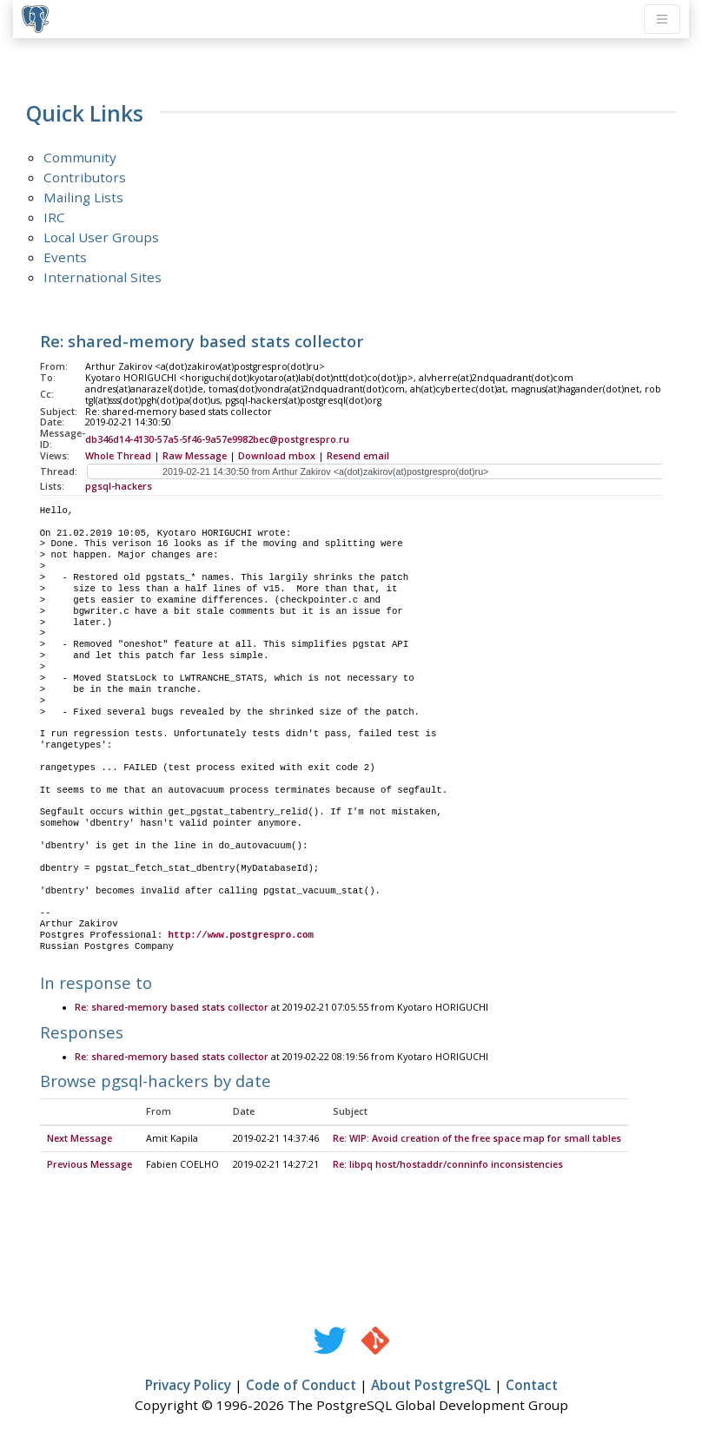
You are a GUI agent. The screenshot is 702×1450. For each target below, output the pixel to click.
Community (79, 157)
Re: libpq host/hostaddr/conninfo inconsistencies (448, 1165)
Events (65, 257)
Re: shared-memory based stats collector (171, 1008)
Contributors (84, 177)
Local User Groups (101, 237)
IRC (54, 217)
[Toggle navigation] (662, 19)
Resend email (358, 456)
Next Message (79, 1139)
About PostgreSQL (431, 1385)
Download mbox (276, 456)
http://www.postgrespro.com (241, 935)
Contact (532, 1385)
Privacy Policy (188, 1385)
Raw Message (194, 456)
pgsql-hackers (118, 486)
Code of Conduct (301, 1385)
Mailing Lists (83, 197)
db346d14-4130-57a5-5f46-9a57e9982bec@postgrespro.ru (217, 439)
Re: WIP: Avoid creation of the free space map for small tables (477, 1139)
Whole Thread (118, 456)
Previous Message (89, 1165)
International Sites (102, 277)
